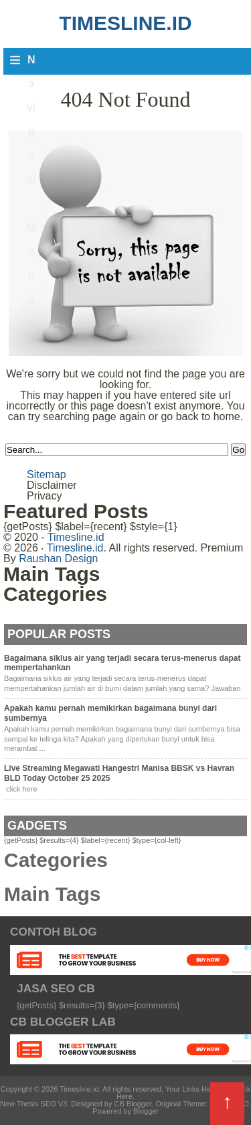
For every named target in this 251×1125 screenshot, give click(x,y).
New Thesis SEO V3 (33, 1104)
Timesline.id (125, 23)
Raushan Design (58, 558)
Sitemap (46, 474)
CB (4, 1121)
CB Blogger (132, 1104)
